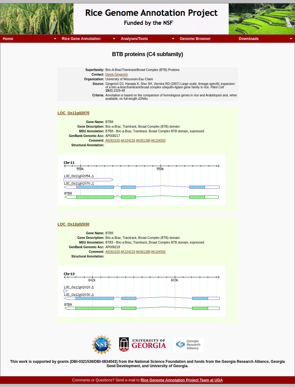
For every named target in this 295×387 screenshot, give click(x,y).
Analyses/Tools (134, 39)
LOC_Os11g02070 (73, 113)
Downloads (249, 39)
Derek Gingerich (117, 74)
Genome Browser (195, 39)
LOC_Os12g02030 (73, 224)
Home (8, 39)
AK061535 (113, 140)
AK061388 (143, 140)
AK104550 (158, 140)
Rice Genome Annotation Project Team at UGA (182, 380)
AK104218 (127, 140)
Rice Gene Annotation (81, 39)
